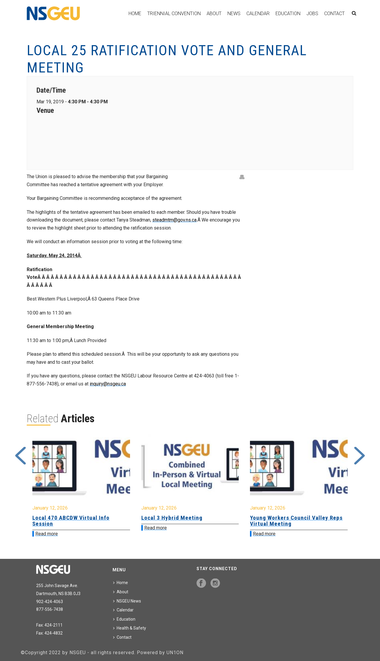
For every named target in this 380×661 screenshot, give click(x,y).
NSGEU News (127, 601)
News (233, 13)
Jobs (312, 13)
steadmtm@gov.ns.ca (174, 220)
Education (288, 13)
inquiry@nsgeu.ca (108, 384)
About (214, 13)
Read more (46, 534)
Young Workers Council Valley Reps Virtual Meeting (296, 520)
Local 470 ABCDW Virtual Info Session (71, 520)
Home (135, 13)
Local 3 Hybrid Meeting (171, 517)
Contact (334, 13)
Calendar (258, 13)
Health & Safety (129, 628)
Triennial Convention (174, 13)
